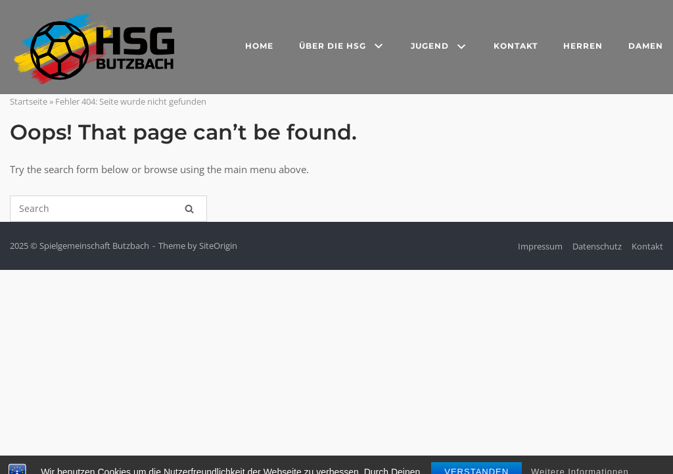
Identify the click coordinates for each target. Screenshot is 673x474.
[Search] (189, 209)
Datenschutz (597, 246)
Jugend (439, 47)
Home (259, 46)
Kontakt (516, 46)
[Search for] (108, 209)
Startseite (28, 101)
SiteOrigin (218, 245)
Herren (583, 46)
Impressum (540, 246)
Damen (645, 46)
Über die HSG (342, 46)
